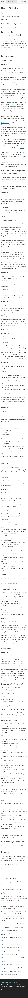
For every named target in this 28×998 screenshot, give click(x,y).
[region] (14, 491)
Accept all (6, 993)
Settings (17, 993)
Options (24, 1)
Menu (2, 1)
